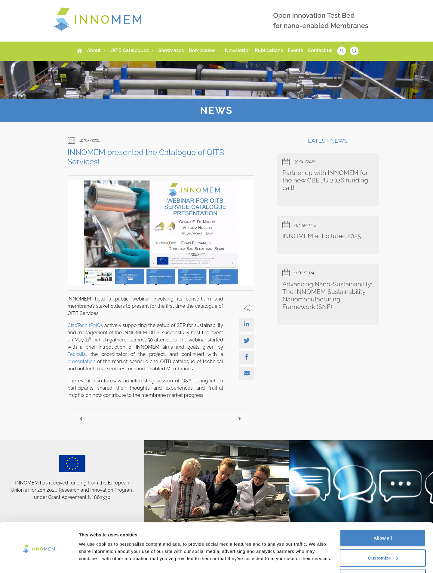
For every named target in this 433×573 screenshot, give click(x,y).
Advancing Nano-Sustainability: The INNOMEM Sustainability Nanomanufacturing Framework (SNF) (327, 295)
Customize (383, 537)
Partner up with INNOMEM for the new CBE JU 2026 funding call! (325, 180)
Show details (93, 554)
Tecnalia (77, 354)
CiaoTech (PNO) (85, 325)
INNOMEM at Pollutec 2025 (321, 236)
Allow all (383, 517)
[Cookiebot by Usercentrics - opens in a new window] (39, 561)
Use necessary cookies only (383, 556)
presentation (82, 361)
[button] (344, 50)
